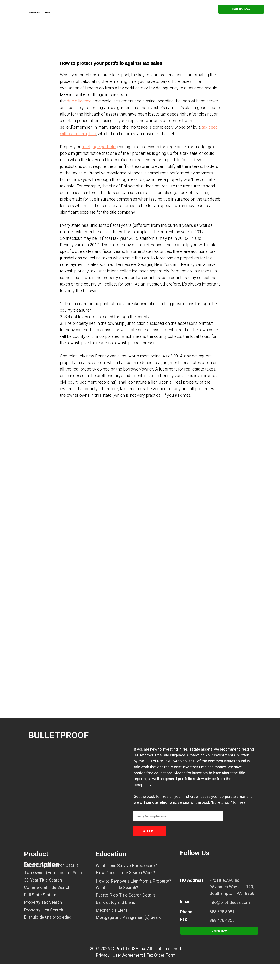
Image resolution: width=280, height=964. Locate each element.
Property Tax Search (43, 902)
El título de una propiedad (47, 917)
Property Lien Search (43, 910)
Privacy (102, 955)
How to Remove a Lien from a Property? (133, 881)
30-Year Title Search (43, 880)
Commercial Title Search (47, 887)
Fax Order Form (161, 955)
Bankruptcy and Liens (115, 902)
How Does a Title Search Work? (125, 872)
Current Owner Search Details (51, 865)
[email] (178, 816)
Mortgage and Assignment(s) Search (130, 917)
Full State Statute (40, 894)
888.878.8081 (222, 911)
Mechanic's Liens (112, 910)
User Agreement (128, 955)
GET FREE (149, 831)
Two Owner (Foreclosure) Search (55, 872)
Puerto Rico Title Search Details (125, 895)
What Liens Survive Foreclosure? (126, 865)
